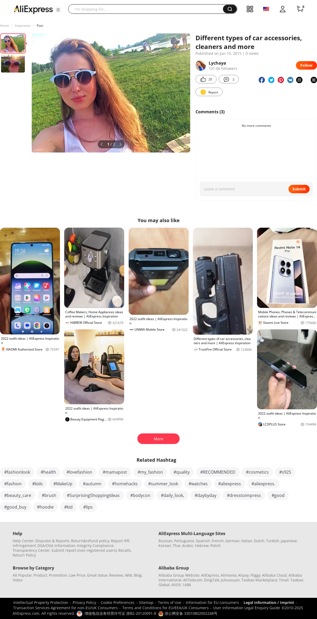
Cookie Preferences (117, 602)
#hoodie (45, 507)
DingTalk (211, 579)
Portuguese (184, 540)
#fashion (13, 484)
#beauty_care (17, 495)
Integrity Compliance (95, 545)
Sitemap (146, 602)
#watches (198, 484)
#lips (88, 507)
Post (40, 25)
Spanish (203, 540)
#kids (37, 484)
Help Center (23, 540)
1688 (187, 584)
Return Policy (24, 555)
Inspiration (23, 25)
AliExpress (210, 575)
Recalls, (125, 550)
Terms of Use (169, 602)
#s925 (285, 472)
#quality (182, 472)
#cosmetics (257, 472)
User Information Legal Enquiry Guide (246, 607)
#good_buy (15, 507)
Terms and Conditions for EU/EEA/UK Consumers (165, 607)
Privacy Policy (84, 602)
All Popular (22, 575)
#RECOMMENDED (217, 472)
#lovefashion (79, 472)
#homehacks (125, 484)
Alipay (243, 575)
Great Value (97, 575)
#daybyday (205, 495)
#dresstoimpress (244, 495)
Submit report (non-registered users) (84, 550)
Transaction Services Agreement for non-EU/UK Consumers (65, 607)
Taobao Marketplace (259, 579)
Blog (138, 575)
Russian (165, 540)
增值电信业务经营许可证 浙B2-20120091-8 (120, 613)
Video (17, 579)
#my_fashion (150, 472)
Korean (164, 545)
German (232, 540)
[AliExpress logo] (33, 9)
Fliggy (255, 575)
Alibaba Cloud (274, 575)
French (218, 540)
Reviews (116, 575)
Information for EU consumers (212, 602)
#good (278, 495)
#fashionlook (17, 472)
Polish (215, 545)
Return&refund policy (90, 540)
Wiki (128, 575)
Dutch (259, 540)
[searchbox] (147, 9)
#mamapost (115, 472)
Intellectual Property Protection (40, 602)
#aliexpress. (263, 484)
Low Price (77, 575)
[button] (58, 10)
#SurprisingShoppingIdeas (93, 495)
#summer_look (163, 484)
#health (48, 472)
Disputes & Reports (52, 540)
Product (40, 575)
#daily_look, (172, 495)
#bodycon (140, 495)
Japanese (289, 540)
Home (4, 25)
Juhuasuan (230, 579)
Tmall (284, 579)
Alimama (228, 575)
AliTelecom (192, 579)
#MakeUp (62, 484)
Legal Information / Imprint (269, 602)
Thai (176, 545)
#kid (68, 507)
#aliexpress (229, 484)
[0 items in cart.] (300, 9)
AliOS (176, 584)
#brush (49, 495)
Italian (246, 540)
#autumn (92, 484)
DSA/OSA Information (56, 545)
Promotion (58, 575)
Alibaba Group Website (178, 575)
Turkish (272, 540)
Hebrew (202, 545)
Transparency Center (31, 550)
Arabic (187, 545)
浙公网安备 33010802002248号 (187, 613)
